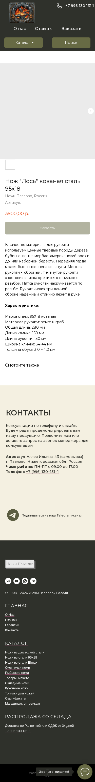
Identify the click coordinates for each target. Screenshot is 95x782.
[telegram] (33, 581)
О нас (19, 28)
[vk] (8, 581)
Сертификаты (15, 698)
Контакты (12, 630)
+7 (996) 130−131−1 (42, 471)
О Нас (9, 615)
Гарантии (12, 625)
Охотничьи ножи (17, 667)
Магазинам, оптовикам (22, 703)
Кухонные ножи (16, 688)
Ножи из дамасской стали (24, 652)
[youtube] (16, 581)
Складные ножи (17, 683)
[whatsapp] (25, 581)
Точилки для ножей (19, 693)
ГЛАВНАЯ (16, 605)
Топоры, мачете (17, 678)
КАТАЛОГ (16, 643)
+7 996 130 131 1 (79, 5)
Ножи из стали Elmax (21, 662)
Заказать (71, 28)
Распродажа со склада (38, 716)
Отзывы (44, 28)
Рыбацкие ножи (17, 673)
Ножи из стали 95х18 (21, 657)
